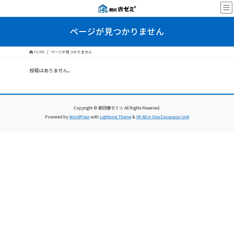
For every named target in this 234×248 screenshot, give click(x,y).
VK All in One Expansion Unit (162, 117)
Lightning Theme (115, 117)
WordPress (79, 117)
